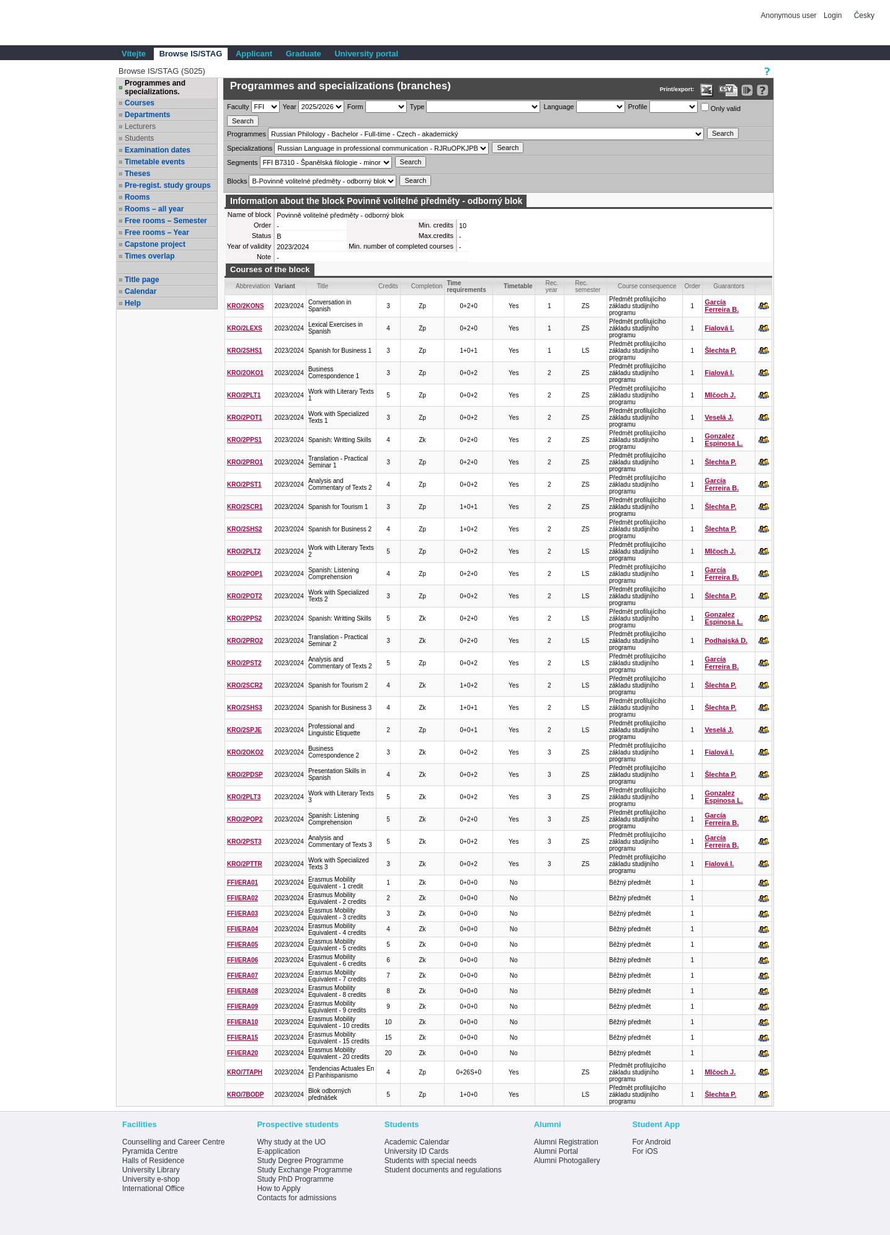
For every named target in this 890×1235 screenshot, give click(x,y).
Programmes (246, 134)
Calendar (140, 291)
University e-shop (151, 1179)
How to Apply (278, 1188)
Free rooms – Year (157, 232)
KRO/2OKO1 (245, 373)
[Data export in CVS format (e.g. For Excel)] (728, 90)
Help (133, 303)
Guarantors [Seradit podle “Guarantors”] (728, 286)
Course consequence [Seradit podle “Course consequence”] (647, 286)
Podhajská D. (726, 640)
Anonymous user (790, 15)
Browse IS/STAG (191, 53)
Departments (147, 114)
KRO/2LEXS (244, 328)
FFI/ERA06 (242, 960)
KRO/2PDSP (245, 774)
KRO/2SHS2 (244, 529)
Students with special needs (431, 1160)
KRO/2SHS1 (244, 350)
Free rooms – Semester (166, 220)
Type (417, 106)
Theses (137, 173)
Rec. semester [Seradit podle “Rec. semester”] (587, 286)
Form (355, 106)
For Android (651, 1142)
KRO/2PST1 (244, 484)
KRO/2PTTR (244, 864)
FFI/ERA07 (242, 975)
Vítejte (134, 53)
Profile (637, 106)
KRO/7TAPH (244, 1072)
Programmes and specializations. (155, 87)
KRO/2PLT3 (243, 797)
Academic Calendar (417, 1142)
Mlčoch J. (720, 395)
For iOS (644, 1151)
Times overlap (149, 256)
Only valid (721, 107)
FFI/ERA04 (242, 929)
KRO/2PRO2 (245, 640)
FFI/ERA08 (242, 991)
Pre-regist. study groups (168, 185)
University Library (151, 1170)
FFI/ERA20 (242, 1053)
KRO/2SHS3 (244, 707)
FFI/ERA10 (242, 1022)
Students (139, 138)
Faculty (238, 106)
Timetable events (155, 161)
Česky (864, 15)
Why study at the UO (291, 1142)
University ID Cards (416, 1151)
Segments (242, 162)
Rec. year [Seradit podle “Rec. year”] (552, 286)
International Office (153, 1188)
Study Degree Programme (300, 1160)
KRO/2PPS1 (244, 439)
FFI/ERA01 (242, 882)
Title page (142, 279)
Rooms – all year (154, 209)
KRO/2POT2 (244, 596)
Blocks (237, 181)
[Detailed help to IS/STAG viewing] (762, 90)
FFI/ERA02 (242, 898)
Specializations (249, 148)
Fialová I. (719, 328)
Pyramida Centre (150, 1151)
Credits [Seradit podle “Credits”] (388, 286)
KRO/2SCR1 (244, 506)
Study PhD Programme (295, 1179)
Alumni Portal (556, 1151)
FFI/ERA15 (242, 1037)
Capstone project (155, 244)
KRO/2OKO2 (245, 752)
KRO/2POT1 (244, 417)
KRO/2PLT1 (243, 395)
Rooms (137, 197)
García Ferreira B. (722, 305)
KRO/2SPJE (244, 730)
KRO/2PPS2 (244, 618)
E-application (278, 1151)
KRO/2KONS (245, 306)
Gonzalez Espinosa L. (724, 439)
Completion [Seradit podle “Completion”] (427, 286)
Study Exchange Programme (304, 1170)
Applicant (254, 53)
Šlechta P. (720, 350)
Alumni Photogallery (567, 1160)
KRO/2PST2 (244, 663)
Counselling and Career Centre (173, 1142)
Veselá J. (719, 417)
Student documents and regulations (443, 1170)
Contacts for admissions (296, 1197)
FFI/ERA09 (242, 1006)
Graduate (303, 53)
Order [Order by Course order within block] (693, 286)
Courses (139, 103)
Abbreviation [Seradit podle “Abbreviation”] (253, 286)
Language (558, 106)
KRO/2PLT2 (243, 551)
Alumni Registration (566, 1142)
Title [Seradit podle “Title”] (323, 286)
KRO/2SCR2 (244, 685)
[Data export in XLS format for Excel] (706, 90)
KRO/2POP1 (244, 573)
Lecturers (140, 126)
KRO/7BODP (245, 1094)
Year (289, 106)
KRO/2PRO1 (245, 462)
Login (833, 15)
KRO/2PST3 (244, 841)
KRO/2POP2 (244, 819)
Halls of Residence (153, 1160)
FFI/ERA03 (242, 913)
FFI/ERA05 (242, 944)
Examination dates (157, 150)
